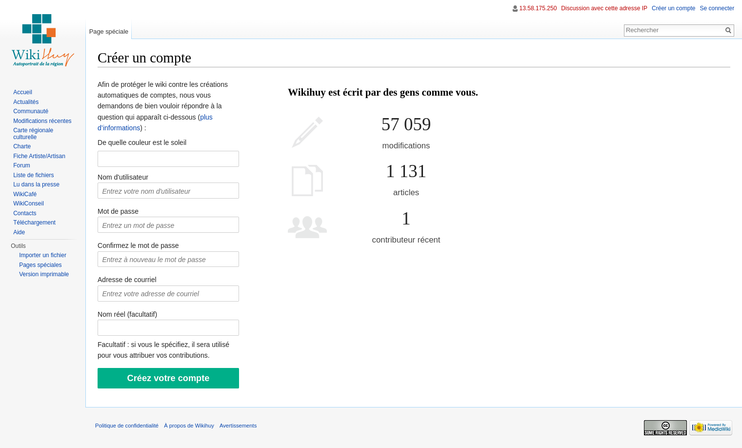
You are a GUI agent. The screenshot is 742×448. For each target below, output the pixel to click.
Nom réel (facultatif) (128, 314)
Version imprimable (44, 274)
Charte (22, 146)
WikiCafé (25, 194)
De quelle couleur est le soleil (142, 142)
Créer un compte (673, 8)
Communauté (30, 111)
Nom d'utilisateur (123, 177)
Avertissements (238, 425)
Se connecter (717, 8)
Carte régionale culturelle (33, 134)
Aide (19, 232)
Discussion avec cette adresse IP (604, 8)
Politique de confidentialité (127, 425)
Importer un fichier (42, 255)
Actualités (26, 102)
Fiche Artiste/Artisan (39, 156)
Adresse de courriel (127, 280)
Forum (21, 165)
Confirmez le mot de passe (139, 245)
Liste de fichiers (33, 175)
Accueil (22, 92)
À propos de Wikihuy (189, 425)
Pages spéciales (40, 265)
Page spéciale (108, 31)
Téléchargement (34, 222)
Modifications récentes (42, 121)
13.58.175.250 (538, 8)
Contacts (24, 213)
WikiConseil (28, 203)
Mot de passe (118, 211)
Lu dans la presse (36, 184)
